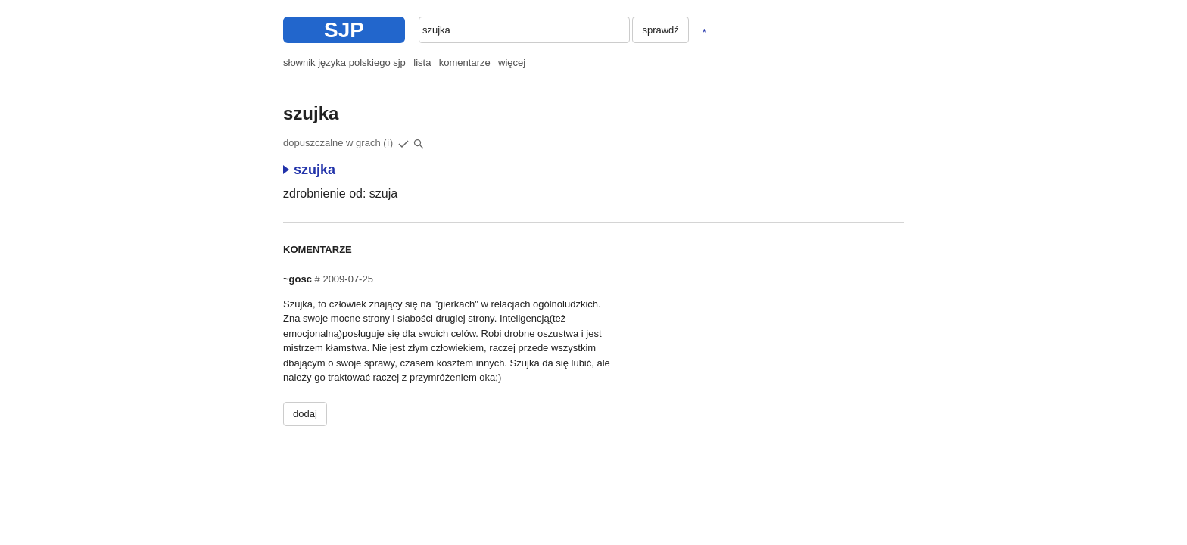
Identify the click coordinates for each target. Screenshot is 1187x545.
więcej (511, 62)
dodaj (305, 413)
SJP (344, 30)
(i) (388, 143)
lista (422, 62)
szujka (309, 169)
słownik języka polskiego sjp (344, 62)
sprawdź (660, 30)
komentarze (465, 62)
